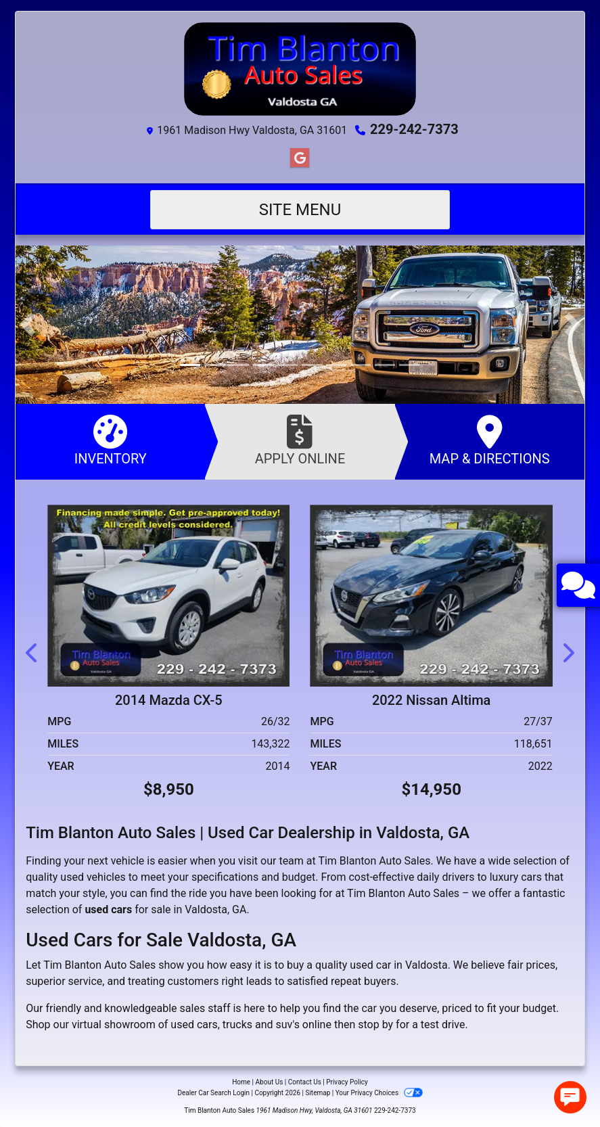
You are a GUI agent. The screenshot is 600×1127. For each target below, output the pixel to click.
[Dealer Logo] (300, 69)
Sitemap (317, 1093)
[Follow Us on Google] (299, 158)
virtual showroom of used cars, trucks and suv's (186, 1024)
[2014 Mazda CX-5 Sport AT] (168, 594)
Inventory (110, 441)
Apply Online (299, 441)
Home (241, 1082)
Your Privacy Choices (379, 1093)
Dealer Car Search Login (213, 1093)
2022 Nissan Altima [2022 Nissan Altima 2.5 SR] (431, 700)
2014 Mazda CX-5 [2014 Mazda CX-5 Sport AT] (169, 700)
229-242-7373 (414, 129)
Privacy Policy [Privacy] (347, 1082)
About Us (269, 1082)
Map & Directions (489, 441)
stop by (375, 1024)
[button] (27, 325)
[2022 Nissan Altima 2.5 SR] (431, 594)
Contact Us (304, 1082)
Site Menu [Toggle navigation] (300, 209)
